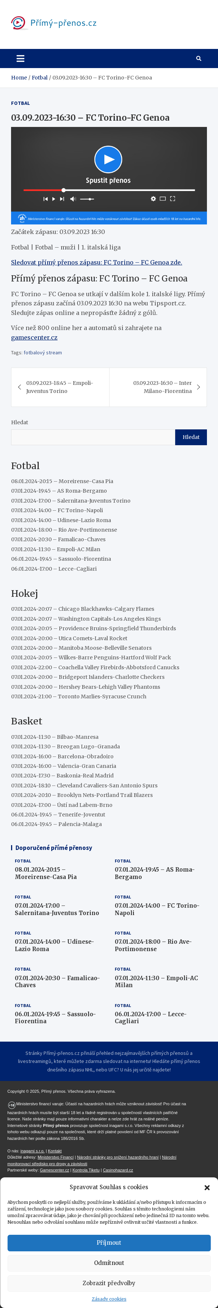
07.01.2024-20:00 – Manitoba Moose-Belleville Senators (81, 648)
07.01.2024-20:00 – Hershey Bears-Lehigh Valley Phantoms (85, 687)
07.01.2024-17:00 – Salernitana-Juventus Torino (71, 500)
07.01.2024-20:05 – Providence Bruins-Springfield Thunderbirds (93, 628)
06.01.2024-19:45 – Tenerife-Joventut (58, 814)
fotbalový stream (43, 352)
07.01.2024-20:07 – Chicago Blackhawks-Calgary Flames (82, 609)
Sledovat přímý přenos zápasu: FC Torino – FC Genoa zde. (96, 262)
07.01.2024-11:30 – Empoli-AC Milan (55, 549)
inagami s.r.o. (32, 1151)
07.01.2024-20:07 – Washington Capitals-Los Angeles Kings (86, 619)
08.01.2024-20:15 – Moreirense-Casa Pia (62, 481)
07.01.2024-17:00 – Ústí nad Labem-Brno (62, 805)
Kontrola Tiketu (86, 1170)
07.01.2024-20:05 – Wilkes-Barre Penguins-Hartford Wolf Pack (91, 657)
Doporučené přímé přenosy (53, 848)
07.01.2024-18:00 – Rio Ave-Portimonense (64, 530)
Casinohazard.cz (118, 1170)
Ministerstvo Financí (56, 1157)
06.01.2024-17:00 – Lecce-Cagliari (54, 569)
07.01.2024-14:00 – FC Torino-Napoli (57, 510)
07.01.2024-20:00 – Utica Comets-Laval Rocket (69, 638)
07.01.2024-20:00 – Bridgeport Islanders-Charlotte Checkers (88, 677)
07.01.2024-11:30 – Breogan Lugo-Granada (65, 746)
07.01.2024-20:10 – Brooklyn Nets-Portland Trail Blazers (82, 795)
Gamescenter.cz (54, 1170)
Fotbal (20, 103)
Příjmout (109, 1242)
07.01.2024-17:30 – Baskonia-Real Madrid (62, 775)
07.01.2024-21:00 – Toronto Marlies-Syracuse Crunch (78, 696)
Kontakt (55, 1151)
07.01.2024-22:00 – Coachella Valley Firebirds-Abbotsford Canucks (95, 667)
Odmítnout (109, 1262)
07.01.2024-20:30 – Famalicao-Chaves (58, 539)
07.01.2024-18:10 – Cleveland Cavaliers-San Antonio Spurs (84, 785)
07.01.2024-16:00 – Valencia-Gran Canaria (63, 766)
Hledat (19, 422)
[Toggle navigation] (20, 58)
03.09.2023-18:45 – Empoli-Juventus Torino (59, 387)
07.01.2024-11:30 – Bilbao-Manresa (54, 737)
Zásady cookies (109, 1299)
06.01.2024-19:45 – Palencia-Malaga (56, 824)
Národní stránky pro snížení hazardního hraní (118, 1157)
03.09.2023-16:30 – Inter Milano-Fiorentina (162, 387)
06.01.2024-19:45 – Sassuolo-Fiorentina (61, 559)
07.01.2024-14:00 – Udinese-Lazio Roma (61, 520)
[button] (207, 1187)
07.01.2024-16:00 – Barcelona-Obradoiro (62, 756)
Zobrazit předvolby (109, 1283)
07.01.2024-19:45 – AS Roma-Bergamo (59, 491)
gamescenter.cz (34, 337)
